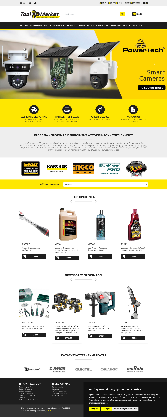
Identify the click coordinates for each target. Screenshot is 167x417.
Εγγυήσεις (22, 397)
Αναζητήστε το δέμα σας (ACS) (29, 399)
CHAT (111, 3)
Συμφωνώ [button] (94, 409)
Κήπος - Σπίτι (71, 26)
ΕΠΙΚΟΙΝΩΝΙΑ (136, 3)
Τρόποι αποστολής (25, 391)
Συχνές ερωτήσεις (58, 395)
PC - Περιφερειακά (113, 26)
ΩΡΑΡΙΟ (104, 3)
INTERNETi (49, 411)
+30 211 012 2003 (122, 3)
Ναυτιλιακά (136, 26)
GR (22, 3)
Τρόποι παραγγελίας (26, 387)
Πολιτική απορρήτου (59, 391)
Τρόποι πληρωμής (25, 389)
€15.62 (129, 256)
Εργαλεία (23, 26)
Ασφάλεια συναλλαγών (59, 393)
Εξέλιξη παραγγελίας (26, 393)
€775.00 (64, 338)
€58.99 (63, 257)
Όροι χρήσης (56, 389)
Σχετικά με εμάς (57, 387)
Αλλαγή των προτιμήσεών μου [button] (125, 409)
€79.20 (96, 336)
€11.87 (96, 256)
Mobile (126, 26)
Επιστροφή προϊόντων (27, 395)
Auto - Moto (58, 26)
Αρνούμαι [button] (106, 409)
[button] (12, 64)
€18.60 (30, 334)
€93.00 (129, 338)
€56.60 (30, 256)
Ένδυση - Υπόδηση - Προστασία (91, 26)
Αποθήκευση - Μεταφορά (40, 26)
